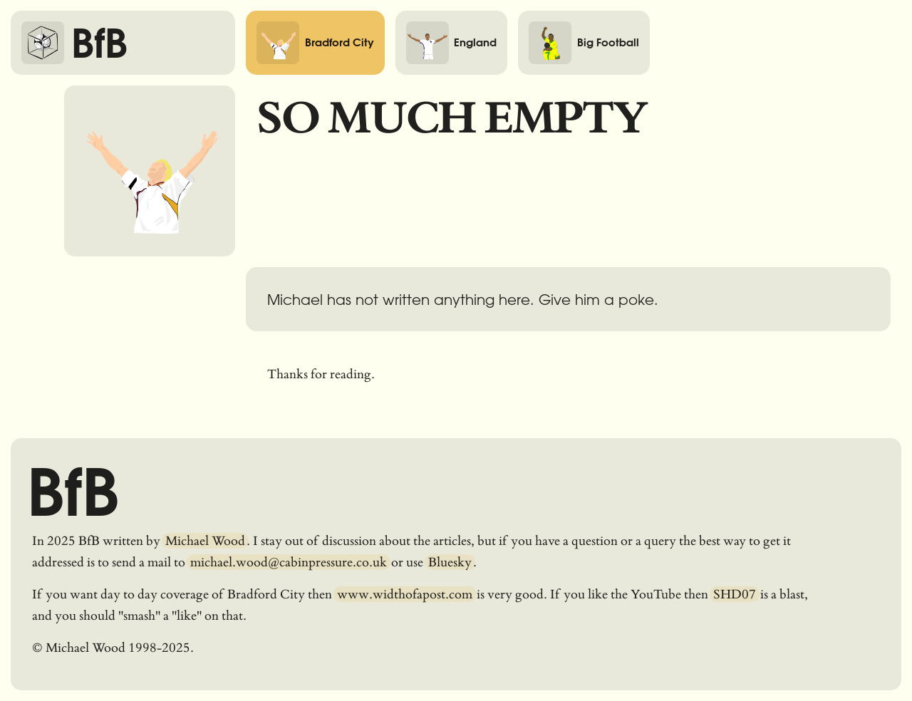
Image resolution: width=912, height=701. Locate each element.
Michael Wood (205, 541)
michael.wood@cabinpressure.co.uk (288, 562)
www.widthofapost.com (404, 594)
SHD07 (734, 594)
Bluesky (450, 562)
